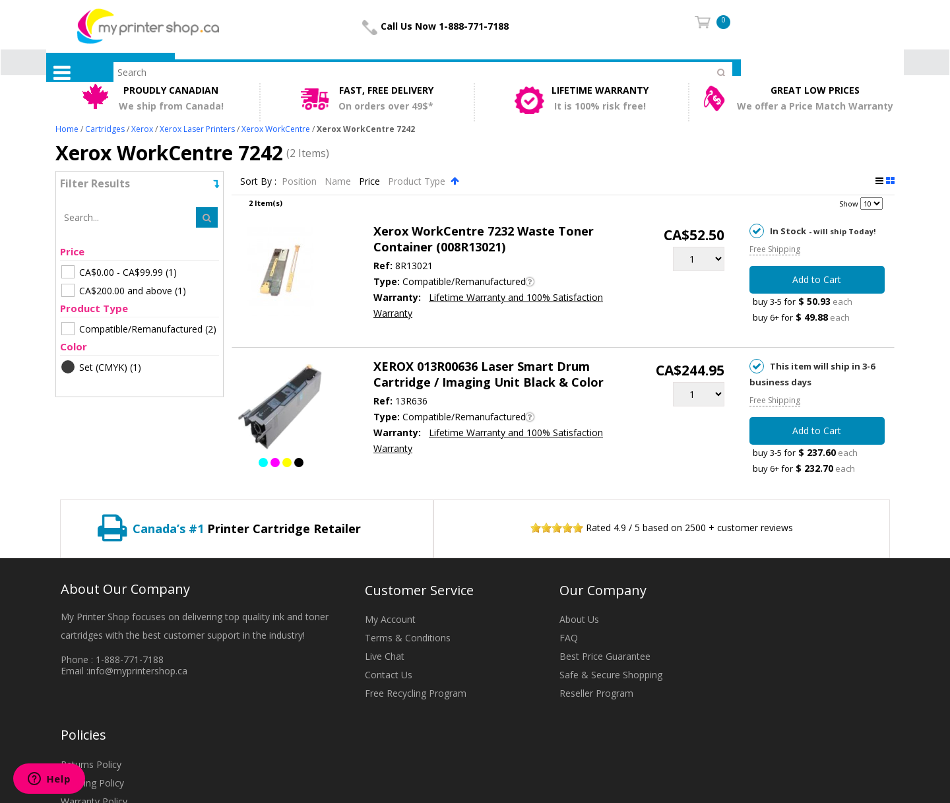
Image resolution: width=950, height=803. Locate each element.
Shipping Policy (92, 783)
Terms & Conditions (408, 637)
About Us (579, 619)
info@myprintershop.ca (137, 670)
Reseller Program (596, 693)
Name (339, 181)
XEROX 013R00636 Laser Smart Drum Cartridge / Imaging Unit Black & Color (488, 374)
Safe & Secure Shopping (610, 674)
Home (67, 129)
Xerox (142, 129)
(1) (119, 271)
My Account (390, 619)
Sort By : (258, 181)
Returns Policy (91, 764)
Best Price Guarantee (604, 656)
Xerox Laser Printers (197, 129)
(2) (138, 328)
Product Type (418, 181)
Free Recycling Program (415, 693)
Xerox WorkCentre (275, 129)
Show (848, 204)
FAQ (568, 637)
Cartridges (105, 129)
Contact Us (388, 674)
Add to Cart (816, 279)
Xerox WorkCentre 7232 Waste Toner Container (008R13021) (483, 239)
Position (300, 181)
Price (371, 181)
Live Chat (384, 656)
